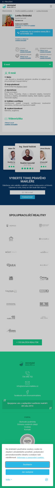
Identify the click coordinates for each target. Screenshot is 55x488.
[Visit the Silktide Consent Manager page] (46, 479)
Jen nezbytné (27, 472)
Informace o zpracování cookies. (30, 458)
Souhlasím (27, 465)
